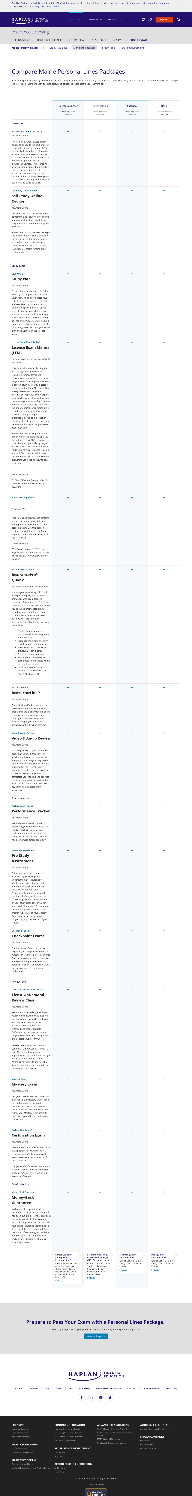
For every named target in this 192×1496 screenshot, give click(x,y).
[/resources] (104, 40)
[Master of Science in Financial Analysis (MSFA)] (31, 1468)
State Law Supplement (23, 497)
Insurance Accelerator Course (27, 131)
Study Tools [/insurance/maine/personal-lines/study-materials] (108, 47)
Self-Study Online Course (24, 190)
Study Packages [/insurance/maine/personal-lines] (58, 47)
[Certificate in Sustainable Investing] (111, 1443)
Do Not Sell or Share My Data (108, 1388)
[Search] (178, 19)
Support (58, 1388)
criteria (31, 1229)
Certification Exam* (22, 1130)
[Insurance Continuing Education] (67, 1429)
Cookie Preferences (96, 1484)
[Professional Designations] (22, 1452)
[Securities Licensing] (20, 1432)
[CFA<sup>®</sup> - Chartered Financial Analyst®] (112, 1429)
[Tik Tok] (110, 1398)
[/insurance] (31, 31)
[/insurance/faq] (94, 40)
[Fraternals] (58, 1456)
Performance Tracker (22, 805)
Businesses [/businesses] (95, 19)
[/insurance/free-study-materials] (77, 40)
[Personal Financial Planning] (23, 1464)
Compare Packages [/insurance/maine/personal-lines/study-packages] (85, 47)
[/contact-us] (150, 19)
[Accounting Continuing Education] (68, 1432)
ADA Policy (131, 1388)
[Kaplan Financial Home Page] (96, 1376)
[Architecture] (59, 1468)
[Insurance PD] (60, 1452)
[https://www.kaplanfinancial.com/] (39, 20)
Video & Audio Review (23, 733)
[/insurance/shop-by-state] (139, 40)
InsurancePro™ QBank (23, 569)
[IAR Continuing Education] (64, 1440)
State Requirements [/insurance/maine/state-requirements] (133, 47)
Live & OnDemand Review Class (28, 989)
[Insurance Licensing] (20, 1429)
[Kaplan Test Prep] (147, 1444)
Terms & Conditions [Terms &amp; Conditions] (151, 1388)
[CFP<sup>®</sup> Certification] (19, 1448)
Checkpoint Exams (21, 930)
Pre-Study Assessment (23, 850)
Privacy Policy (84, 1388)
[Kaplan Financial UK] (148, 1448)
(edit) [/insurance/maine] (42, 48)
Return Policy (171, 1388)
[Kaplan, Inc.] (144, 1440)
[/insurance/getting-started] (22, 40)
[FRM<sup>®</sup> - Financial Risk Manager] (110, 1439)
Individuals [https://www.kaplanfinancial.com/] (76, 19)
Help (70, 1388)
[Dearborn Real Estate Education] (153, 1429)
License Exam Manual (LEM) (26, 342)
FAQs (47, 1388)
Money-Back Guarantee (24, 1192)
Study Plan (17, 273)
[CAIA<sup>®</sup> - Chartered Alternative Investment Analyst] (114, 1433)
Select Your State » (49, 6)
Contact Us (34, 1388)
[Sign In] (164, 20)
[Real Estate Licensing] (20, 1436)
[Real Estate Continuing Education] (68, 1436)
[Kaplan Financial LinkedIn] (91, 1398)
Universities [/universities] (115, 19)
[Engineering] (59, 1471)
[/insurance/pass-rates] (118, 40)
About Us (19, 1388)
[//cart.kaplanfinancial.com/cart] (143, 19)
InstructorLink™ (20, 687)
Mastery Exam (19, 1079)
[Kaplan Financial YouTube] (101, 1398)
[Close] (178, 6)
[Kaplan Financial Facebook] (82, 1398)
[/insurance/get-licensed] (50, 40)
